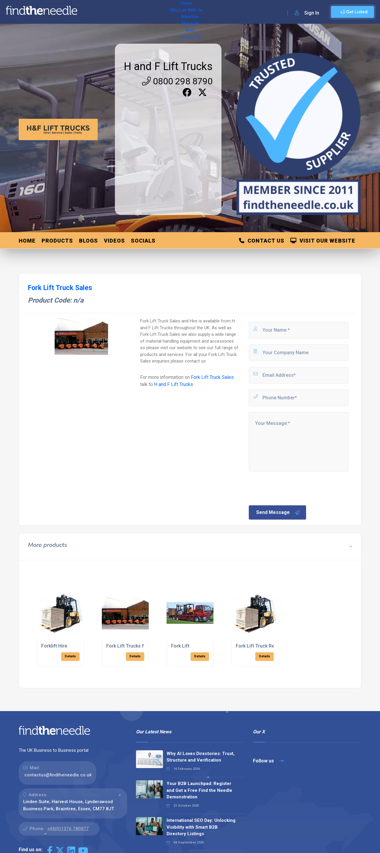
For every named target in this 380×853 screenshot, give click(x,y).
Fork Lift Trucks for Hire (132, 646)
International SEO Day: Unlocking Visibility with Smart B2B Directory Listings (201, 827)
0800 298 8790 (177, 81)
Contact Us (224, 12)
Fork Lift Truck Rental (259, 646)
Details (70, 656)
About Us (181, 12)
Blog (202, 12)
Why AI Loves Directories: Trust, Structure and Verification (201, 757)
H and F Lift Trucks (168, 66)
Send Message (278, 512)
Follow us (268, 761)
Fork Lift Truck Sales (212, 377)
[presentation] (293, 487)
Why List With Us (120, 12)
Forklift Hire (54, 646)
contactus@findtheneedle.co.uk (58, 775)
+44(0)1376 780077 (68, 828)
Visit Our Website (322, 241)
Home (90, 12)
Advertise (155, 12)
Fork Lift (180, 646)
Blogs (88, 241)
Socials (143, 241)
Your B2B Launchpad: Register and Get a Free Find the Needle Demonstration (199, 790)
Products (57, 241)
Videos (114, 241)
